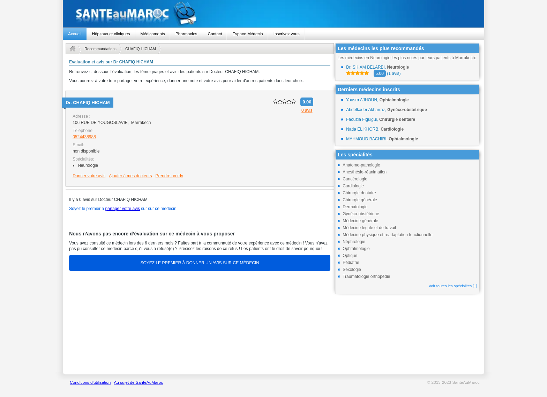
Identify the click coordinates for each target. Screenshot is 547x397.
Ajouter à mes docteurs (130, 175)
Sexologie (352, 269)
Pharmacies (186, 33)
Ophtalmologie (356, 248)
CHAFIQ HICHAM (140, 49)
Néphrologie (354, 241)
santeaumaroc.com (273, 14)
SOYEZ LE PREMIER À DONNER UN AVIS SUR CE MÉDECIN (199, 262)
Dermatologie (355, 206)
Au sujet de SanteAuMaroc (138, 382)
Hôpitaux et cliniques (111, 33)
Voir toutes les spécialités (453, 286)
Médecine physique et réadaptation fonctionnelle (388, 234)
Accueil (74, 33)
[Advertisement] (200, 323)
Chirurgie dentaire (359, 192)
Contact (215, 33)
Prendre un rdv (169, 175)
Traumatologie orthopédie (366, 276)
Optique (350, 255)
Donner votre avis (89, 175)
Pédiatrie (351, 262)
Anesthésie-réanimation (365, 172)
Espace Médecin (247, 33)
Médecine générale (360, 220)
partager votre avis (122, 208)
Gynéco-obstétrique (361, 213)
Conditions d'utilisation (90, 382)
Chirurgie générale (360, 199)
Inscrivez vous (287, 33)
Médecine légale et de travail (369, 227)
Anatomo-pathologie (361, 165)
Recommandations (100, 49)
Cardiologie (353, 186)
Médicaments (153, 33)
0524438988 (84, 136)
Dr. (88, 102)
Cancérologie (355, 179)
